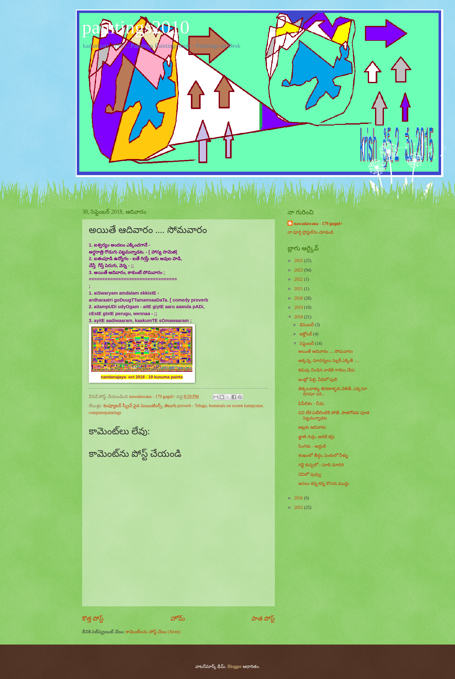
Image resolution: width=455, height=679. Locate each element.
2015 (299, 507)
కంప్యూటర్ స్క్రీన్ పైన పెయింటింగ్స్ (132, 405)
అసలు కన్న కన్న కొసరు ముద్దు (323, 483)
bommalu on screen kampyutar (236, 405)
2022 (299, 279)
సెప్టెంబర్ (307, 343)
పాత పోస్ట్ (263, 618)
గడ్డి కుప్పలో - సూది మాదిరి (320, 464)
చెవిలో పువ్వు (309, 474)
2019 (299, 307)
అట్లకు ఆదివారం (312, 427)
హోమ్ (178, 618)
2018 (299, 317)
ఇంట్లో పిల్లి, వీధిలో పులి (317, 379)
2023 (299, 270)
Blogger (234, 666)
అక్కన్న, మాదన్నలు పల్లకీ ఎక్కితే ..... (329, 360)
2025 (299, 260)
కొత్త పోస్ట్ (93, 618)
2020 (299, 298)
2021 (299, 288)
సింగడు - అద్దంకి (312, 446)
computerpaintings (105, 412)
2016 (299, 498)
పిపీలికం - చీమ (311, 403)
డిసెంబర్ (307, 324)
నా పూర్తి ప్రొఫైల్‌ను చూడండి (310, 232)
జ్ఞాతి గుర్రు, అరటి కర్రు (316, 436)
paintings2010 (136, 27)
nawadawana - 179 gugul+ (318, 223)
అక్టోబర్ (306, 334)
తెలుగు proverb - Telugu (185, 405)
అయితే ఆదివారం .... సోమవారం (325, 351)
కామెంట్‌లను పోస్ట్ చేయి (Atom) (153, 631)
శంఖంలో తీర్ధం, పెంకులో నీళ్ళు (323, 455)
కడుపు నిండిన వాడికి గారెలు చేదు (326, 370)
